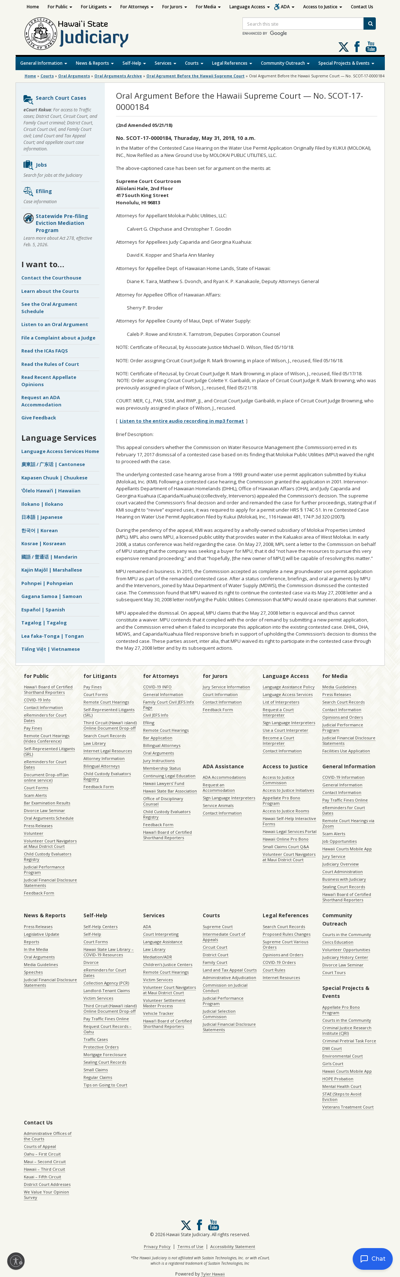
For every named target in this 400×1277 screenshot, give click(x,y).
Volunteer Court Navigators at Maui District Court (50, 843)
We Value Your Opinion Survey (46, 1194)
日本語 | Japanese (42, 517)
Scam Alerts (35, 795)
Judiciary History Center (345, 957)
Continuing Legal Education (169, 775)
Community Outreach (285, 63)
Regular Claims (97, 1077)
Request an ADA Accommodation (41, 401)
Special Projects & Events (346, 63)
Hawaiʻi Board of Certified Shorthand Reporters (48, 689)
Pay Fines (33, 728)
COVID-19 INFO (157, 686)
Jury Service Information (226, 686)
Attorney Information (104, 758)
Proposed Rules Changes (286, 934)
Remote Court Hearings (106, 702)
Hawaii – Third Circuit (44, 1169)
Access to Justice (322, 7)
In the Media (36, 949)
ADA (287, 7)
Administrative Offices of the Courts (48, 1136)
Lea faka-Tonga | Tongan (52, 636)
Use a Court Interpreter (285, 730)
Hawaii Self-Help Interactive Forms (289, 821)
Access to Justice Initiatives (288, 790)
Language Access (249, 7)
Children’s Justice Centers (167, 964)
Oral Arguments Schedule (49, 818)
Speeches (33, 972)
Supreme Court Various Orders (285, 944)
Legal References (232, 63)
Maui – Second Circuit (45, 1161)
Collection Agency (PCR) (106, 983)
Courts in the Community (346, 934)
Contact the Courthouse (51, 277)
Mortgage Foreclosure (104, 1054)
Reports (31, 941)
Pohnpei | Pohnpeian (47, 583)
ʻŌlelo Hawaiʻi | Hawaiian (51, 490)
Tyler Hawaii (213, 1274)
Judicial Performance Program (44, 869)
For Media (208, 7)
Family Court (215, 962)
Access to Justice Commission (278, 779)
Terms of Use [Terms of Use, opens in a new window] (190, 1246)
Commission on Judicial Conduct (225, 987)
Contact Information (43, 707)
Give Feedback (38, 417)
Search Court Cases (54, 99)
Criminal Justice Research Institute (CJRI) (346, 1030)
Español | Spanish (43, 609)
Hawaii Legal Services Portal (290, 831)
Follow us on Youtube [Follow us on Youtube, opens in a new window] (371, 46)
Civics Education (337, 942)
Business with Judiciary (344, 879)
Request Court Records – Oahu (107, 1029)
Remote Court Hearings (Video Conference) (46, 738)
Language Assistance (162, 941)
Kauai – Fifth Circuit (42, 1176)
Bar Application (157, 737)
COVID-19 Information (343, 777)
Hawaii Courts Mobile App (347, 848)
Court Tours (333, 972)
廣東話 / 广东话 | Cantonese (53, 464)
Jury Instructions (159, 760)
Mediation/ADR (157, 957)
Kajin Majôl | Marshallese (51, 570)
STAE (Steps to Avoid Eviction (341, 1096)
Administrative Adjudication (229, 977)
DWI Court (332, 1048)
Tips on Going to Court (105, 1085)
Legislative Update (41, 934)
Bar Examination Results (47, 803)
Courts (194, 63)
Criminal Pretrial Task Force (349, 1040)
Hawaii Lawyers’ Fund (163, 783)
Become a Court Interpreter (278, 740)
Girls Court (332, 1063)
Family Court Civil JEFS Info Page (168, 704)
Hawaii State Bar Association (170, 791)
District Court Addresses (47, 1184)
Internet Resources (281, 977)
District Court (215, 954)
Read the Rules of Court (50, 364)
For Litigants (96, 7)
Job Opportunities (339, 841)
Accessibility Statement (232, 1246)
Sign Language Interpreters (289, 722)
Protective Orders (101, 1047)
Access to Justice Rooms (286, 810)
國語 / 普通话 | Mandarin (49, 557)
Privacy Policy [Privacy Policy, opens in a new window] (157, 1246)
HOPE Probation (337, 1078)
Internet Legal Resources (107, 750)
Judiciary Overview (340, 864)
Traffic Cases (95, 1039)
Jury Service (333, 856)
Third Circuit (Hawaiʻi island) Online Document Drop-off (110, 725)
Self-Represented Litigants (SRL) (49, 751)
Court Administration (342, 871)
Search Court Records (104, 735)
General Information (43, 63)
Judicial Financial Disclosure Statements (50, 882)
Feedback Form (39, 893)
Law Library (94, 743)
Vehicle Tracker (158, 1013)
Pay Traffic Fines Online (345, 800)
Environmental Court (342, 1056)
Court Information (220, 694)
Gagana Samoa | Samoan (51, 596)
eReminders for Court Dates (45, 717)
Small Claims (95, 1069)
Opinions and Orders (342, 717)
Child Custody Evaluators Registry (47, 856)
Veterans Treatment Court (348, 1107)
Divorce (91, 962)
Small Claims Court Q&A (286, 846)
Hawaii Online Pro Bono (286, 839)
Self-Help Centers (100, 926)
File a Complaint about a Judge (58, 337)
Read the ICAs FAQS (44, 350)
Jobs (35, 165)
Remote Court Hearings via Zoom (348, 823)
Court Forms (36, 787)
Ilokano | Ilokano (42, 504)
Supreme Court (218, 926)
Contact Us (362, 7)
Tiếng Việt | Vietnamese (50, 649)
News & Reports (95, 63)
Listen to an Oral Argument (54, 324)
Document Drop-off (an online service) (46, 777)
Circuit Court (215, 947)
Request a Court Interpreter (278, 712)
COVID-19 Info (37, 699)
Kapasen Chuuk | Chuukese (54, 477)
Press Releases (38, 825)
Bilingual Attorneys (101, 766)
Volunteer (33, 833)
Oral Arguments (158, 753)
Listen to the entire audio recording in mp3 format (182, 421)
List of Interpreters (281, 702)
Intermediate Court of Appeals (224, 936)
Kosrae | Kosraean (43, 543)
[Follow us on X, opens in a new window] (343, 47)
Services (165, 63)
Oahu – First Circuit (42, 1154)
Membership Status (162, 768)
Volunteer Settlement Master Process (164, 1003)
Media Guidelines (339, 686)
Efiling (37, 191)
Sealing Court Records (343, 886)
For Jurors (174, 7)
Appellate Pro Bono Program (281, 800)
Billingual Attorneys (161, 745)
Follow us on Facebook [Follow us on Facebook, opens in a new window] (357, 46)
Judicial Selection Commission (219, 1013)
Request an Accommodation (219, 787)
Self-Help (134, 63)
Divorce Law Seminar (44, 810)
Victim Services (98, 998)
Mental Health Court (341, 1086)
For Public (60, 7)
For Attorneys (137, 7)
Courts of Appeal (40, 1146)
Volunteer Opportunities (346, 949)
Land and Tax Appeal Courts (230, 970)
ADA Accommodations (224, 777)
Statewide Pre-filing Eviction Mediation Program (55, 223)
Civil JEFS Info (155, 715)
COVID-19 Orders (279, 962)
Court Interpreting (161, 934)
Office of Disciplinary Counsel (163, 801)
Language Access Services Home (60, 451)
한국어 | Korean (39, 530)
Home (33, 7)
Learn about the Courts (50, 291)
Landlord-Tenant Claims (106, 990)
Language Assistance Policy (289, 686)
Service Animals (218, 805)
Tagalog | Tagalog (44, 622)
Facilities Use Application (346, 750)
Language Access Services (288, 694)
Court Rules (274, 970)
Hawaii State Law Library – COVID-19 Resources (108, 952)
